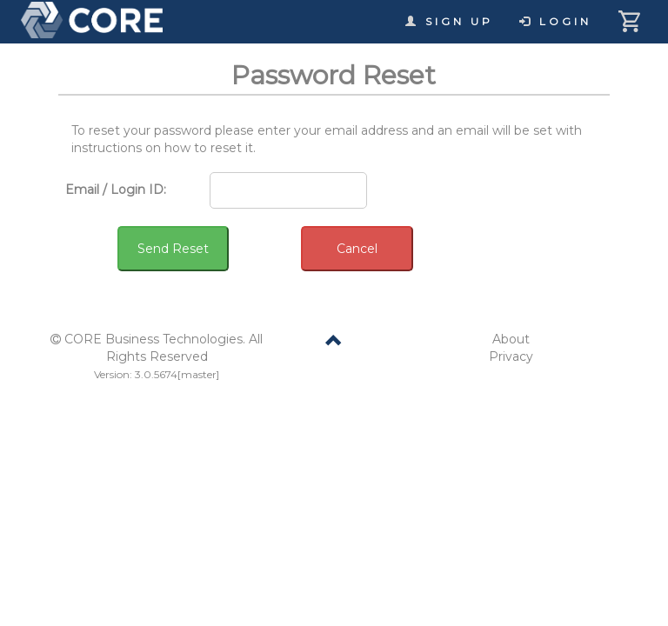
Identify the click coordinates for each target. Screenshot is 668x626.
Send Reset (173, 248)
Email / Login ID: (115, 189)
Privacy (511, 356)
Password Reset (333, 75)
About (511, 339)
